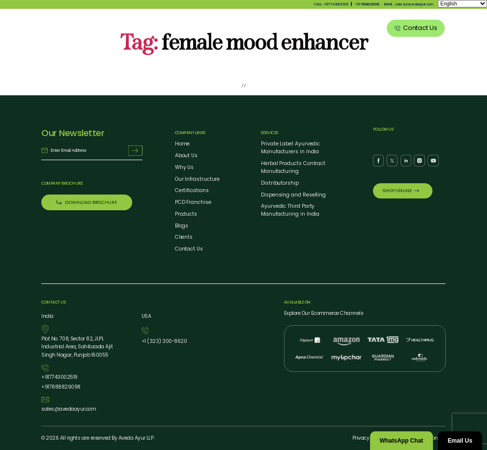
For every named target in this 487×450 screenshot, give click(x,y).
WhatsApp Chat (401, 440)
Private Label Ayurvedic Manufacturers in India (290, 147)
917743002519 (59, 377)
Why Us (217, 28)
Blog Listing (329, 28)
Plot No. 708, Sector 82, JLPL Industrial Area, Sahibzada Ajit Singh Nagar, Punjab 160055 (77, 347)
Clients (364, 28)
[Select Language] (462, 3)
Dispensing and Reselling (293, 194)
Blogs (182, 225)
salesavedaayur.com (68, 409)
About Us (184, 28)
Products (248, 28)
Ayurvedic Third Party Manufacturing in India (290, 210)
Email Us (460, 440)
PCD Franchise (193, 202)
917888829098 (366, 4)
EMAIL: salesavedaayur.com (408, 4)
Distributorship (280, 183)
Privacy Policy (368, 438)
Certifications (192, 190)
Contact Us (189, 249)
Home (182, 143)
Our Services (287, 28)
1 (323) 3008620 (164, 342)
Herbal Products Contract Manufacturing (293, 167)
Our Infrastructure (197, 179)
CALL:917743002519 (331, 4)
